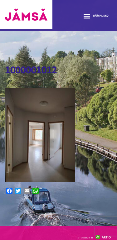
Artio (94, 237)
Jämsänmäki (26, 14)
